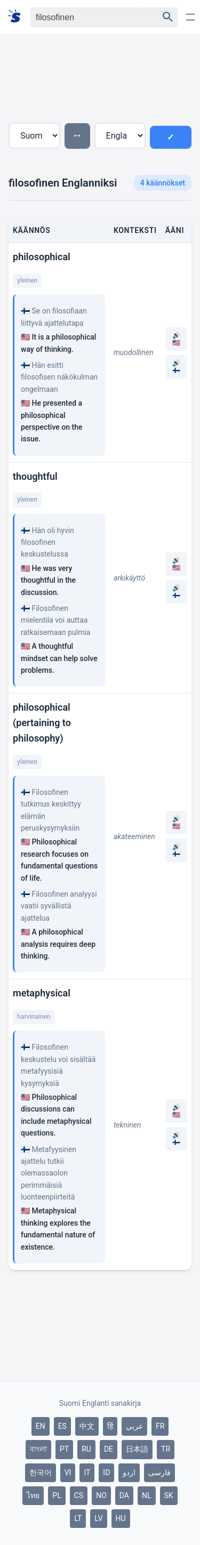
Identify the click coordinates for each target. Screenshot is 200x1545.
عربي (134, 1426)
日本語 (137, 1449)
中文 (86, 1426)
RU (86, 1449)
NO (101, 1495)
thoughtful (35, 476)
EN (40, 1426)
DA (124, 1495)
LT (78, 1518)
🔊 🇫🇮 (176, 366)
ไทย (33, 1495)
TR (165, 1449)
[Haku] (85, 17)
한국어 (40, 1472)
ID (106, 1472)
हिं (110, 1426)
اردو (129, 1472)
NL (146, 1495)
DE (108, 1449)
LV (98, 1518)
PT (64, 1449)
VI (68, 1472)
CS (78, 1495)
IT (87, 1472)
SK (168, 1495)
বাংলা (38, 1449)
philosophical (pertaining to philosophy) (42, 723)
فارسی (159, 1472)
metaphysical (41, 993)
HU (121, 1518)
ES (62, 1426)
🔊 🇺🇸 (176, 339)
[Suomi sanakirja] (17, 17)
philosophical (41, 256)
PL (56, 1495)
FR (160, 1426)
